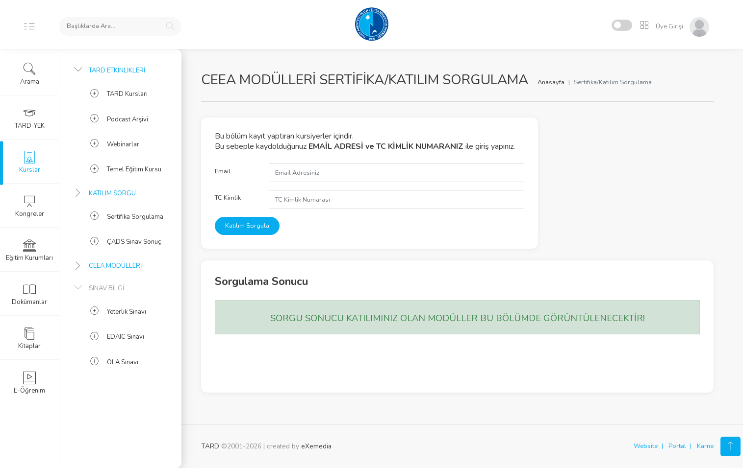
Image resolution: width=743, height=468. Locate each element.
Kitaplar (29, 338)
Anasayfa (551, 82)
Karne (705, 446)
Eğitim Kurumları (29, 250)
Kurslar (29, 162)
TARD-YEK (30, 118)
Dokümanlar (29, 294)
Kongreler (29, 206)
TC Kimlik (228, 197)
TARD (210, 446)
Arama (29, 74)
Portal (677, 446)
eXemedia (316, 446)
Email (223, 171)
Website (646, 446)
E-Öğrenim (29, 383)
